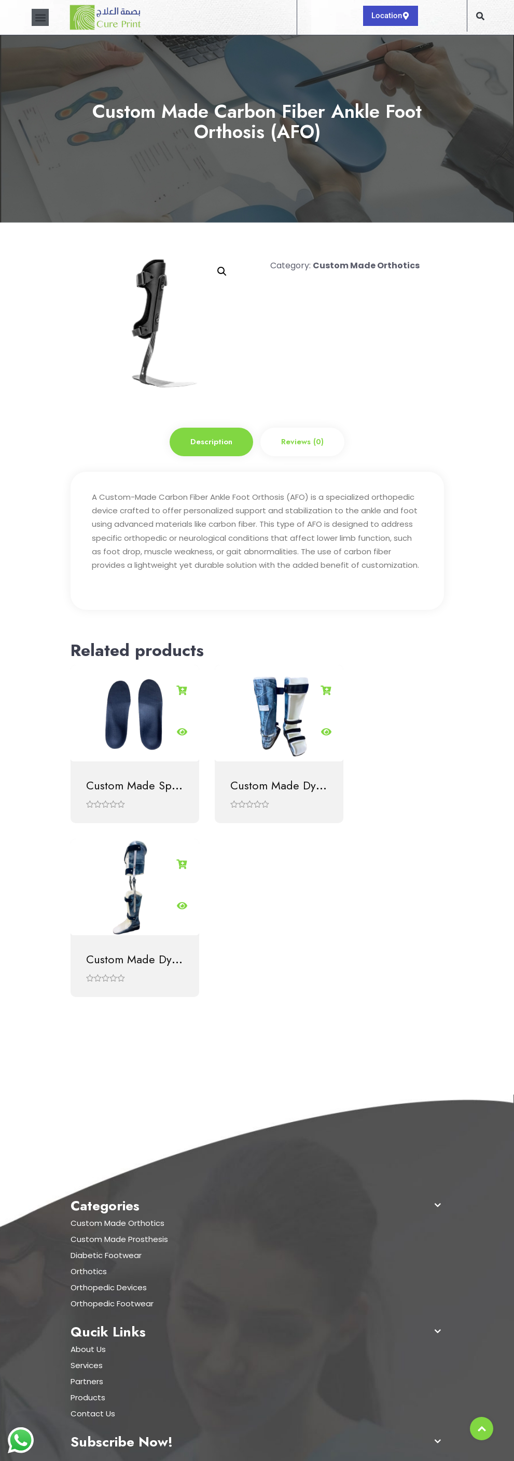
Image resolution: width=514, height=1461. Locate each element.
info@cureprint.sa (113, 1319)
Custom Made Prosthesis (119, 1055)
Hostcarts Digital (385, 1444)
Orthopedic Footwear (112, 1119)
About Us (88, 1165)
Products (88, 1213)
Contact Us (93, 1229)
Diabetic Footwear (106, 1071)
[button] (40, 17)
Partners (87, 1197)
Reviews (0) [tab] (302, 441)
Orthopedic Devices (109, 1103)
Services (87, 1181)
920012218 (97, 1304)
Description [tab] (211, 441)
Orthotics (89, 1087)
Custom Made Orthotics (366, 265)
